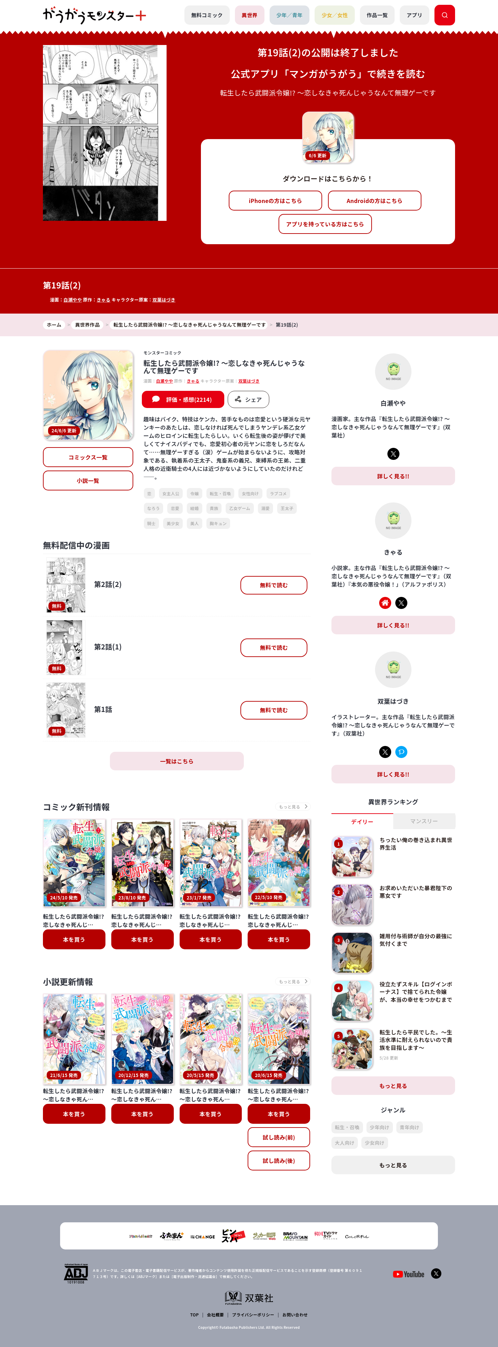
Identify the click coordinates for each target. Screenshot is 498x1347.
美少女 (173, 523)
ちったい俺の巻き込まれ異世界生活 (416, 843)
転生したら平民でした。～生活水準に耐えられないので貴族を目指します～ (416, 1040)
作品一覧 (377, 15)
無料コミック (207, 15)
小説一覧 (88, 480)
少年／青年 (289, 15)
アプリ (414, 15)
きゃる (103, 299)
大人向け (344, 1142)
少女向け (374, 1142)
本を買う (74, 939)
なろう (153, 508)
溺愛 (265, 508)
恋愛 (175, 508)
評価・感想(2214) (189, 399)
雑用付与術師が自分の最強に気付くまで (416, 940)
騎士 (151, 523)
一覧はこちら (177, 761)
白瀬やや (73, 299)
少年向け (379, 1127)
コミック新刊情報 (76, 806)
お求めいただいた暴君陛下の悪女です (416, 891)
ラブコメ (278, 493)
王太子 (287, 508)
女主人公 (170, 493)
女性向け (250, 493)
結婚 (194, 508)
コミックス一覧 (87, 457)
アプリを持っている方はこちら (325, 224)
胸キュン (218, 523)
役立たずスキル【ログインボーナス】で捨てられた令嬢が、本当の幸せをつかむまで (416, 992)
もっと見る (393, 1086)
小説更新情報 (68, 981)
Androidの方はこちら (375, 200)
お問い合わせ (295, 1314)
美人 (194, 523)
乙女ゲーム (239, 508)
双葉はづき (164, 299)
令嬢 (194, 493)
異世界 (250, 15)
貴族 (214, 508)
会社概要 (215, 1314)
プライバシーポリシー (253, 1314)
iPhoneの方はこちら (275, 200)
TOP (194, 1314)
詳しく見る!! (393, 476)
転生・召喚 (220, 493)
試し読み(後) (279, 1100)
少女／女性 (334, 15)
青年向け (409, 1127)
